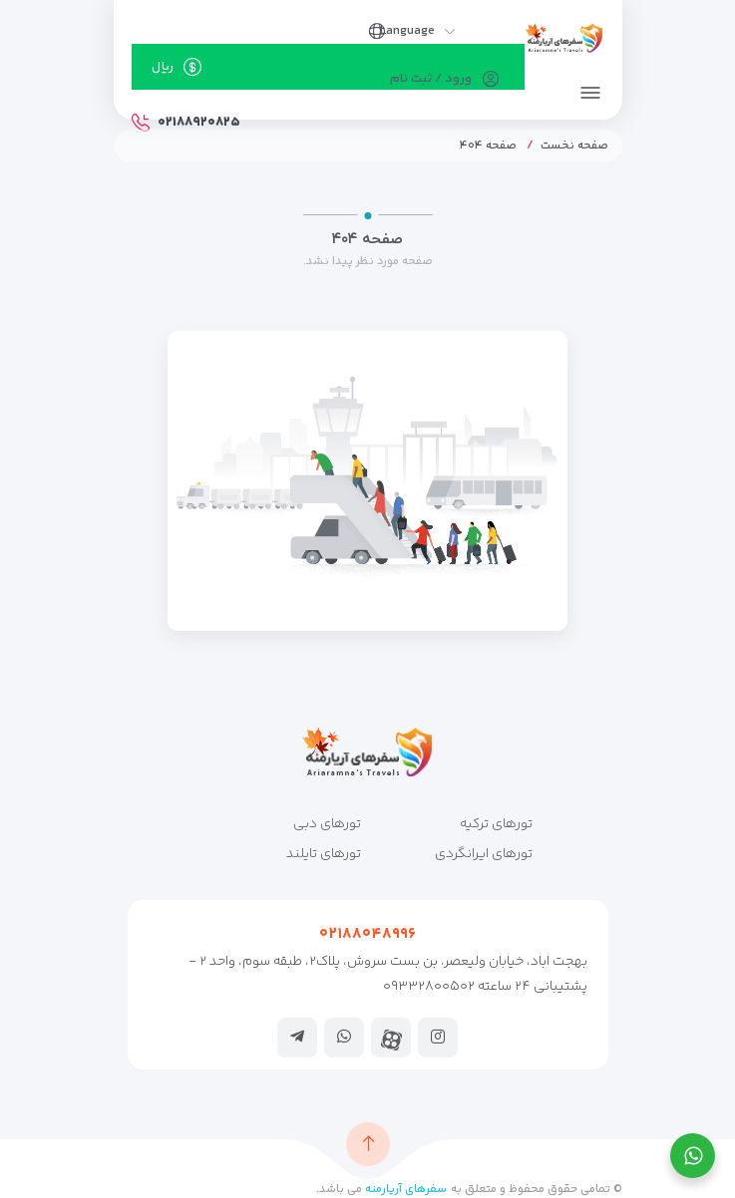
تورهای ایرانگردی (484, 854)
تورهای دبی (327, 824)
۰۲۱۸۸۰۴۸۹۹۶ (367, 934)
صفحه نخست (574, 146)
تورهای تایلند (323, 854)
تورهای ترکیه (496, 824)
